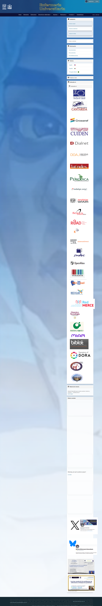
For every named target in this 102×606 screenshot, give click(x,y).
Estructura (33, 14)
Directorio (26, 14)
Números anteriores (73, 28)
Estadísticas (80, 14)
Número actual (72, 23)
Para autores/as (72, 52)
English (70, 65)
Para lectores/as (72, 50)
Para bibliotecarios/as (73, 55)
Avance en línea (72, 33)
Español (71, 68)
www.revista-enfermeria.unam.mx (79, 601)
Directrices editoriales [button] (44, 14)
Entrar (97, 1)
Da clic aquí (70, 393)
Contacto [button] (72, 14)
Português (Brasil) (73, 72)
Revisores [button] (63, 14)
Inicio (20, 14)
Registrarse (91, 1)
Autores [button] (55, 14)
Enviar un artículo (72, 41)
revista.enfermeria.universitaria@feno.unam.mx (18, 602)
